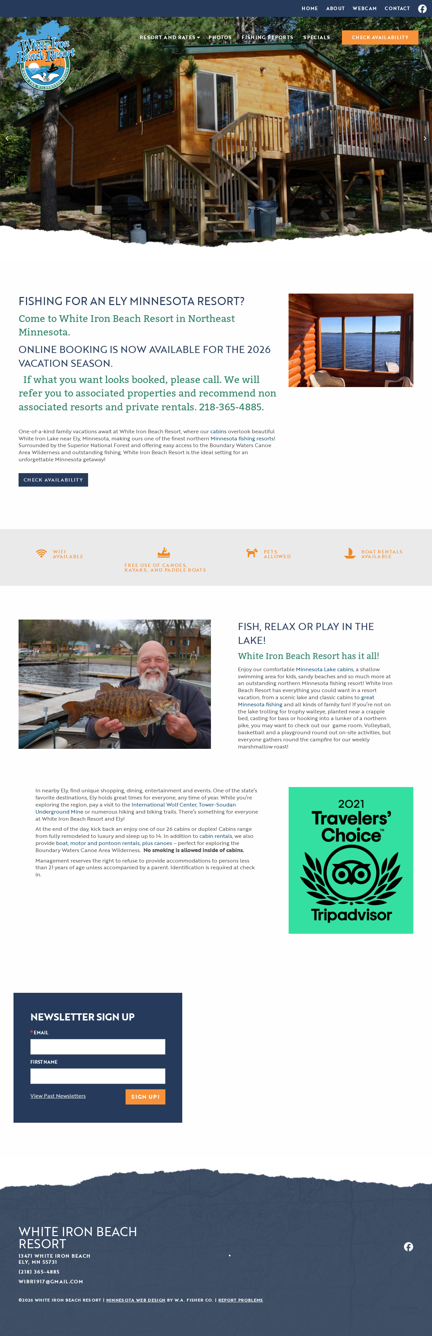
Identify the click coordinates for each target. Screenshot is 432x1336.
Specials (316, 37)
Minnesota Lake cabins (324, 669)
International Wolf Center (164, 804)
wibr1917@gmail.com (51, 1281)
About (335, 8)
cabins (218, 431)
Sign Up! (145, 1097)
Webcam (365, 8)
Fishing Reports (267, 37)
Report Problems (240, 1300)
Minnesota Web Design (136, 1300)
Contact (397, 8)
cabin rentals (215, 836)
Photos (220, 37)
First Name (43, 1062)
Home (310, 8)
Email (41, 1033)
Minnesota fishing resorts (242, 438)
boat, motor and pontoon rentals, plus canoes (114, 843)
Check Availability (380, 37)
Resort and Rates (167, 37)
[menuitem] (309, 8)
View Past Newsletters (58, 1096)
